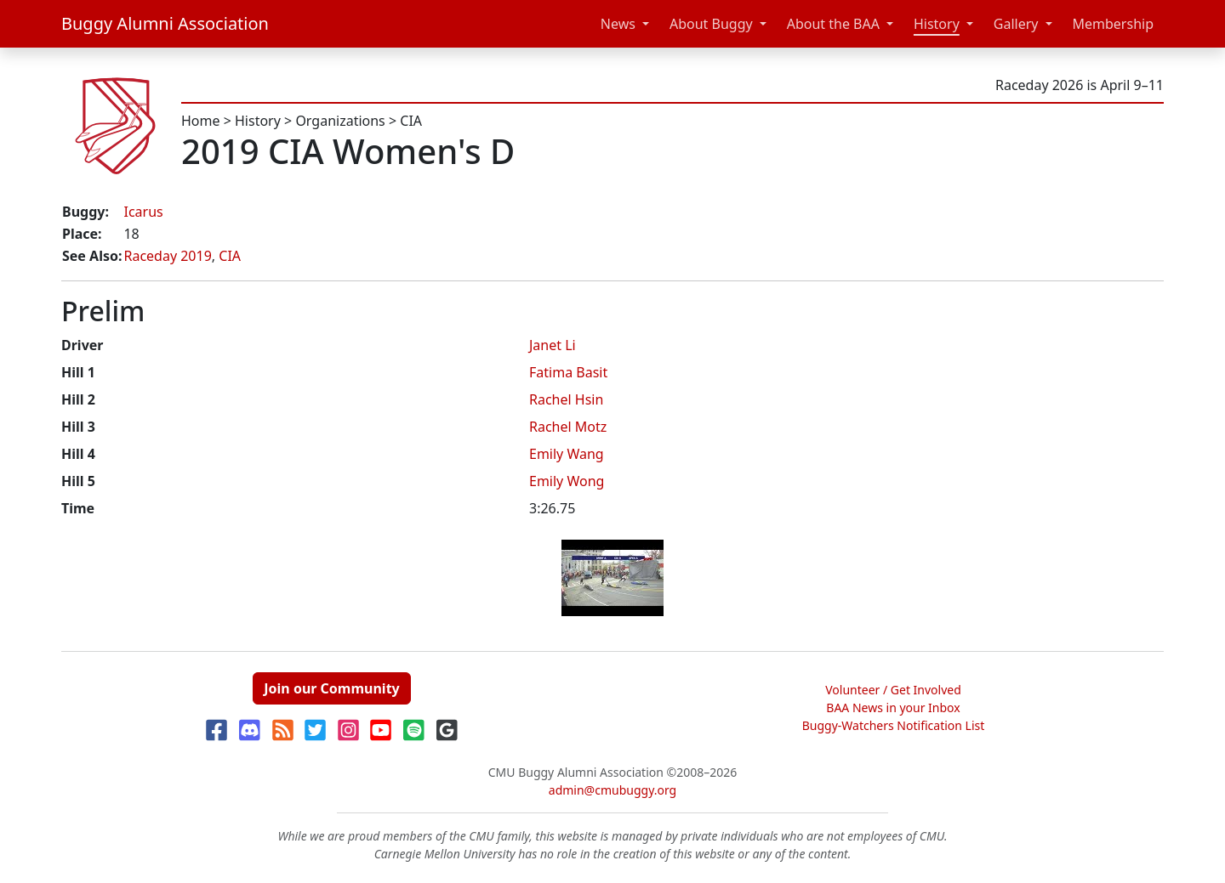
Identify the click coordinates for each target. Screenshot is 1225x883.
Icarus (142, 211)
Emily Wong (566, 481)
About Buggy (711, 23)
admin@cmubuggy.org (612, 790)
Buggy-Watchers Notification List (893, 725)
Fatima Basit (568, 372)
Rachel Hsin (566, 399)
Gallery (1016, 23)
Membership (1113, 23)
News (618, 23)
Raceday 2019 (167, 255)
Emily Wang (566, 453)
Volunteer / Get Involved (893, 690)
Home (200, 120)
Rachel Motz (568, 426)
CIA (411, 120)
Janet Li (552, 345)
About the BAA (833, 23)
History (937, 23)
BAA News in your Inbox (893, 707)
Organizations (340, 120)
